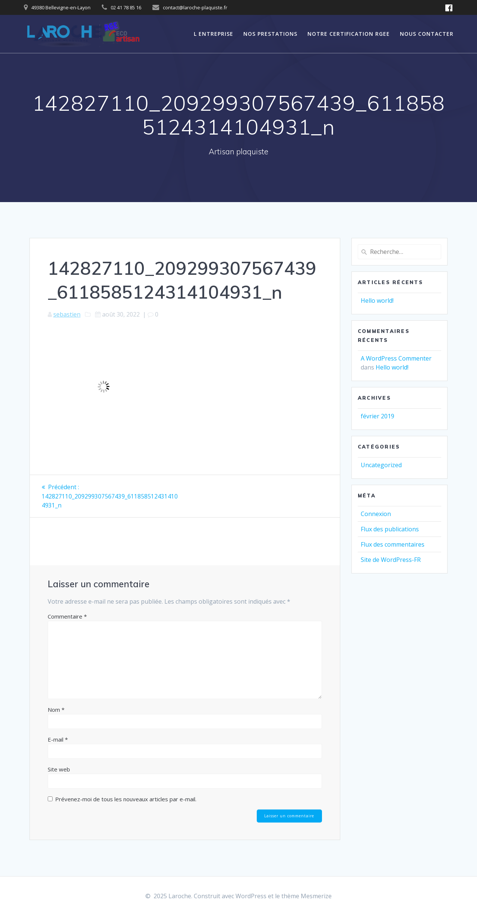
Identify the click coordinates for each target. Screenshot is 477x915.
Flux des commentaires (392, 544)
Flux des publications (390, 529)
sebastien (66, 314)
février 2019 (377, 416)
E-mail (58, 739)
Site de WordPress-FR (391, 560)
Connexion (376, 514)
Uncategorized (381, 465)
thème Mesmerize (306, 896)
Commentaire (67, 616)
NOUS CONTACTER (427, 33)
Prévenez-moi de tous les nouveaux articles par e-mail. (125, 798)
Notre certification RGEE (348, 33)
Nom (56, 709)
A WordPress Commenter (396, 358)
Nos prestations (270, 33)
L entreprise (213, 33)
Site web (59, 769)
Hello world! (377, 300)
